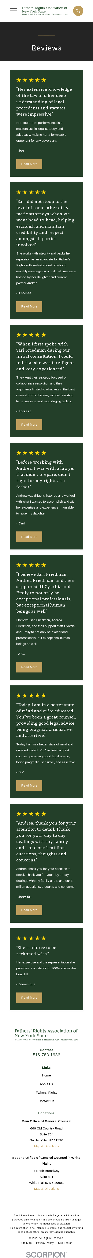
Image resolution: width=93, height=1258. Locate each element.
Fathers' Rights (46, 1092)
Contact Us (46, 1101)
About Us (46, 1084)
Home (46, 1075)
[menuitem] (26, 1242)
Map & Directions (46, 1146)
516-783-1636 (46, 1054)
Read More (29, 164)
